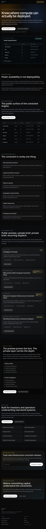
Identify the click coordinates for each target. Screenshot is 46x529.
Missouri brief (4, 522)
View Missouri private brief (9, 391)
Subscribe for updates (36, 464)
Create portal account (7, 421)
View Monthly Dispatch (9, 331)
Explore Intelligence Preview (8, 28)
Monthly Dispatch (5, 524)
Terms (25, 518)
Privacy (25, 520)
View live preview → (8, 61)
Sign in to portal (22, 496)
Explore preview (40, 2)
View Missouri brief (8, 310)
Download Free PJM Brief (23, 28)
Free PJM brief (4, 520)
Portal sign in (26, 522)
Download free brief (8, 287)
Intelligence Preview (5, 518)
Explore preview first (19, 421)
